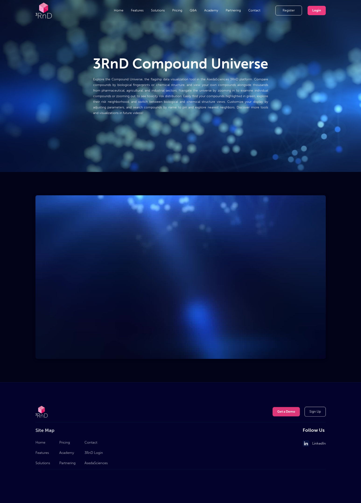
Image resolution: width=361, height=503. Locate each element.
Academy (211, 10)
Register (289, 10)
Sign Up (315, 412)
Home (118, 10)
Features (137, 10)
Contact (254, 10)
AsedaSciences (96, 465)
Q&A (193, 10)
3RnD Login (93, 454)
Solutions (158, 10)
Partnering (233, 10)
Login (316, 10)
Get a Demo (286, 412)
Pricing (177, 10)
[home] (43, 10)
